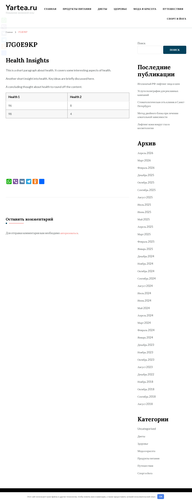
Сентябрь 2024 (146, 280)
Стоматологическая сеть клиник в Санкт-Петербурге (158, 104)
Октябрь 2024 (146, 272)
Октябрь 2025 (146, 184)
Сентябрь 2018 (146, 398)
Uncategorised (146, 430)
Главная (50, 9)
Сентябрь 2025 (146, 191)
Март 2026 (144, 162)
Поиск (141, 43)
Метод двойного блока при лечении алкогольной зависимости (159, 116)
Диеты (102, 9)
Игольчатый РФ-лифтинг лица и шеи (160, 83)
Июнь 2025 (144, 213)
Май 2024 (143, 309)
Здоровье (120, 9)
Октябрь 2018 (146, 391)
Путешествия (173, 9)
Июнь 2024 (144, 302)
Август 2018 (145, 405)
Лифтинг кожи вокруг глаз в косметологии (154, 127)
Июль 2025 (144, 206)
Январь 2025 (145, 250)
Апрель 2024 (145, 317)
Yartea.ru (21, 8)
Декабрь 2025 (146, 177)
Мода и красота (144, 9)
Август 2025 (145, 199)
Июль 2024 (144, 295)
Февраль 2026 (146, 169)
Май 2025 (143, 221)
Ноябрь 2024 (145, 265)
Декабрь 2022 (146, 376)
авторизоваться (69, 233)
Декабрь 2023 (146, 346)
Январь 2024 (145, 339)
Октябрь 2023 (146, 361)
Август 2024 (145, 287)
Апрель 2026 (145, 154)
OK (160, 496)
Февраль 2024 (146, 332)
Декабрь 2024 (146, 258)
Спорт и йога (176, 18)
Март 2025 (144, 236)
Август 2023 (145, 368)
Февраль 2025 (146, 243)
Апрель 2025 (145, 228)
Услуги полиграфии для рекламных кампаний (159, 93)
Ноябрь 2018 (145, 383)
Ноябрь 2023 (145, 354)
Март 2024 (144, 324)
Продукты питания (77, 9)
